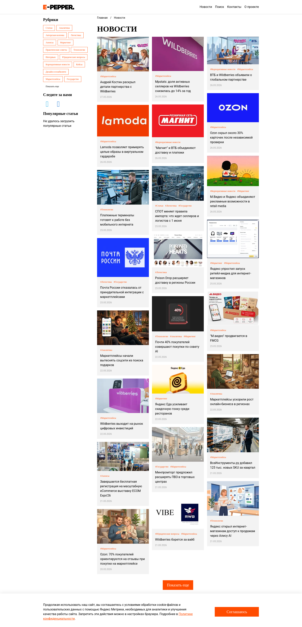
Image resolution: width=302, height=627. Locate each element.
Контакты (234, 7)
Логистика (76, 35)
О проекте (251, 7)
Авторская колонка (55, 35)
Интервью (51, 57)
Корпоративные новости (58, 64)
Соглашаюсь (236, 612)
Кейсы (79, 64)
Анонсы (50, 42)
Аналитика (64, 28)
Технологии (79, 49)
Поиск (219, 7)
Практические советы (56, 49)
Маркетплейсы (53, 79)
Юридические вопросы (73, 57)
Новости (206, 7)
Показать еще (178, 585)
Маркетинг (65, 42)
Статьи (49, 28)
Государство (73, 79)
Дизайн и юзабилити (56, 71)
